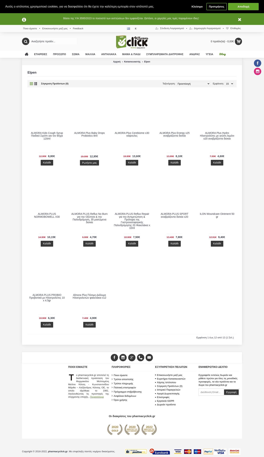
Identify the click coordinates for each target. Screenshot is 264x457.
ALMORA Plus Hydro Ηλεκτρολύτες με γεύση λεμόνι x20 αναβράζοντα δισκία (217, 135)
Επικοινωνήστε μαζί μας (168, 375)
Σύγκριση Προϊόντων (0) (54, 83)
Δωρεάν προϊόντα (165, 404)
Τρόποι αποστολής (122, 379)
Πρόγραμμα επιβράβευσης (127, 391)
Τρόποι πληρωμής (122, 383)
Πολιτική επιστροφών (124, 387)
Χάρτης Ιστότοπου (165, 382)
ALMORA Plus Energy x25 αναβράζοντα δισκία (175, 134)
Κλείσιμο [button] (197, 6)
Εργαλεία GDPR (164, 401)
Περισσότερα (97, 396)
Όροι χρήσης (119, 399)
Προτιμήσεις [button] (216, 6)
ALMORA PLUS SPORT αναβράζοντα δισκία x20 (174, 215)
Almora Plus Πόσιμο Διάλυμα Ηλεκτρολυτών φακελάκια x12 (89, 296)
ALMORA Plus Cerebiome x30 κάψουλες (132, 134)
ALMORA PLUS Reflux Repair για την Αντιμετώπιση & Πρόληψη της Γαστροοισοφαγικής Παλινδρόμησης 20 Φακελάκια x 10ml (132, 220)
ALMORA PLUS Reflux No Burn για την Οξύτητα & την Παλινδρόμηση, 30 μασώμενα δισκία (89, 218)
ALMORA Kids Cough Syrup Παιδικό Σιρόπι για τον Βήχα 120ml (47, 135)
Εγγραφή (231, 392)
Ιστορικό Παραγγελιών (167, 389)
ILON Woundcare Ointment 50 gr (217, 215)
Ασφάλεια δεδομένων (124, 395)
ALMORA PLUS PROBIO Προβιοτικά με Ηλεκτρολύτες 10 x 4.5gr (47, 297)
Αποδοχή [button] (243, 6)
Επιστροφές (162, 397)
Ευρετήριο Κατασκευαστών (170, 378)
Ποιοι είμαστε (120, 375)
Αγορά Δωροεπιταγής (167, 393)
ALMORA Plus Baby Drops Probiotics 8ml (89, 134)
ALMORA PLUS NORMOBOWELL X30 (47, 215)
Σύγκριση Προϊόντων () (168, 386)
